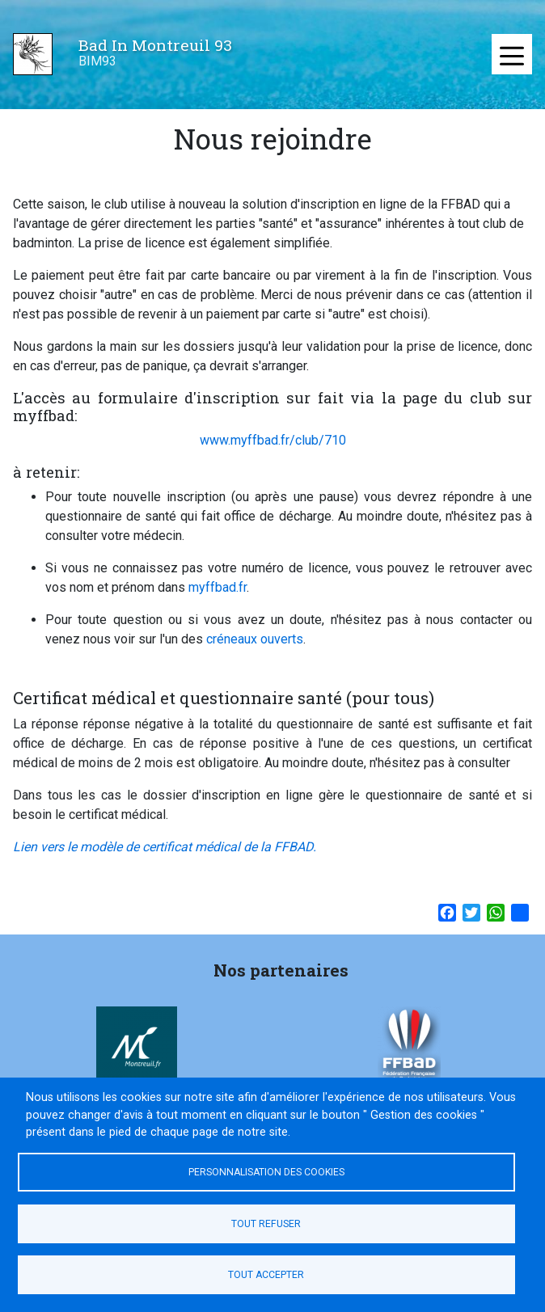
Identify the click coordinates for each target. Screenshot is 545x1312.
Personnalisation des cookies (266, 1172)
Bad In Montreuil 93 (155, 45)
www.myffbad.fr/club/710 (273, 440)
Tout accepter (266, 1274)
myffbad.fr (217, 587)
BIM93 (97, 61)
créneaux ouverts (254, 639)
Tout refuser (266, 1224)
